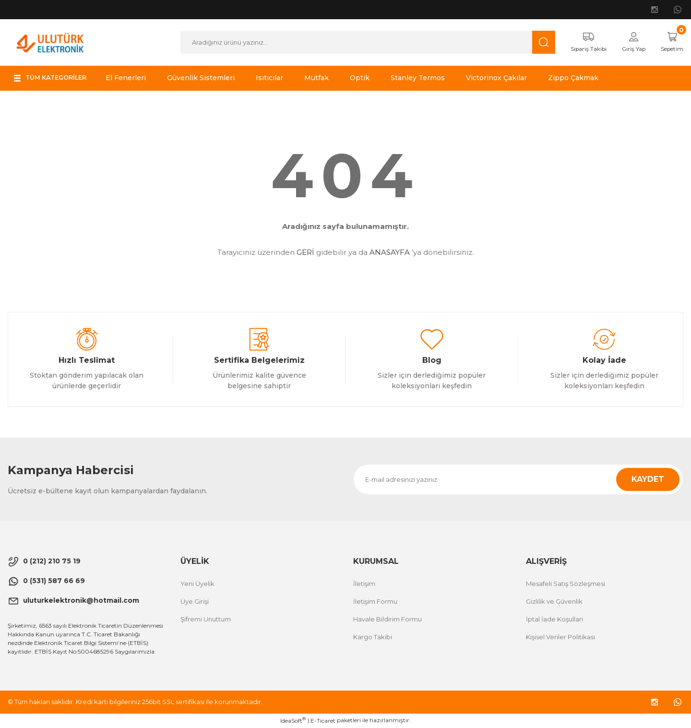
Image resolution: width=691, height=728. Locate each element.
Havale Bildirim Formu (387, 619)
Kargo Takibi (372, 637)
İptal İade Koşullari (554, 619)
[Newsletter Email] (518, 480)
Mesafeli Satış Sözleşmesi (565, 584)
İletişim (364, 584)
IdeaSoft (293, 721)
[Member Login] (627, 43)
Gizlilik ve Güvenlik (554, 602)
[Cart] (669, 43)
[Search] (361, 42)
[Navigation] (55, 78)
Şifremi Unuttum (205, 619)
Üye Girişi (194, 602)
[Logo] (50, 42)
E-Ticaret (322, 721)
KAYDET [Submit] (647, 479)
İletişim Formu (375, 602)
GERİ (305, 253)
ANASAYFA (389, 253)
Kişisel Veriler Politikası (560, 637)
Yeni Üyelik (197, 584)
